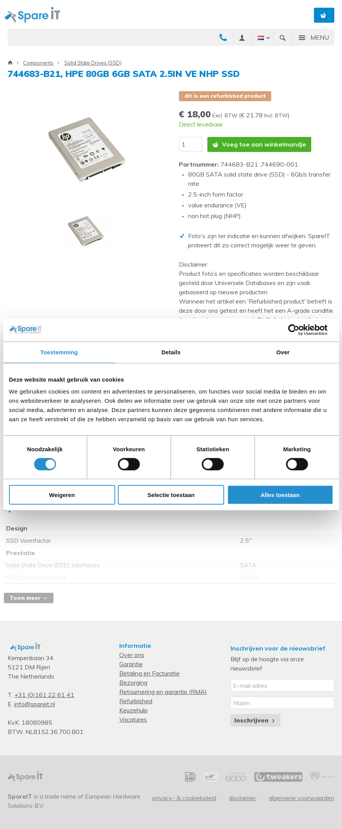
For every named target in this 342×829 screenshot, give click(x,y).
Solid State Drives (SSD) (93, 63)
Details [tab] (171, 352)
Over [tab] (283, 352)
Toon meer (29, 597)
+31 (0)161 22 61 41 (44, 694)
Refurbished (135, 700)
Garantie (131, 663)
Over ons (131, 654)
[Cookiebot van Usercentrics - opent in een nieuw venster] (299, 329)
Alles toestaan (280, 495)
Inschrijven (255, 720)
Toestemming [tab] (59, 352)
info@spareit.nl (34, 703)
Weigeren (62, 495)
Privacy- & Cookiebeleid (184, 797)
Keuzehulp (133, 710)
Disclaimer (242, 797)
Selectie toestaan (171, 495)
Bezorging (133, 682)
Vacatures (133, 719)
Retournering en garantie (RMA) (163, 691)
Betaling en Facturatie (149, 673)
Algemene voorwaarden (301, 797)
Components (38, 63)
